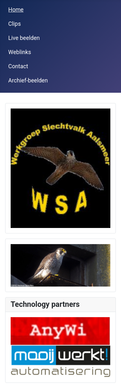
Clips (14, 24)
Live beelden (24, 38)
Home (16, 9)
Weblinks (19, 52)
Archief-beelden (28, 80)
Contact (18, 66)
